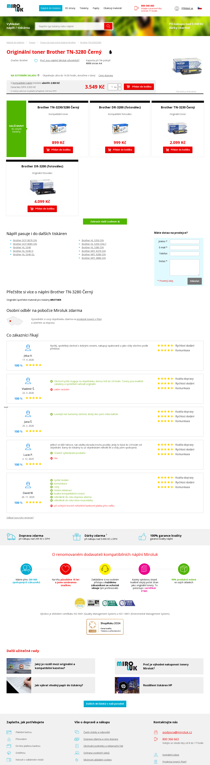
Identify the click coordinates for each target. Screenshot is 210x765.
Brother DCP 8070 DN (25, 231)
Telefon (163, 244)
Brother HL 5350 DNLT (94, 235)
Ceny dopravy (106, 75)
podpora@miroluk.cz (177, 724)
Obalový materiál (113, 8)
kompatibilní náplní (22, 83)
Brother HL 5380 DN (93, 238)
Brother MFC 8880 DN (94, 249)
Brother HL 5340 (22, 238)
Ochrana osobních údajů (97, 744)
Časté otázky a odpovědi (97, 723)
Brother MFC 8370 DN (94, 242)
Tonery (32, 42)
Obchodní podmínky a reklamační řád (103, 737)
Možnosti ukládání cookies (98, 751)
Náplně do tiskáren (51, 8)
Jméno (161, 232)
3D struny (70, 8)
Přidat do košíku (138, 86)
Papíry (96, 8)
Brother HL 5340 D (23, 242)
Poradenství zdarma (94, 758)
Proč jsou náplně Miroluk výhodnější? (59, 60)
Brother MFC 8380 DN (94, 245)
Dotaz (162, 252)
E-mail (162, 238)
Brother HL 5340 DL (24, 245)
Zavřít (6, 407)
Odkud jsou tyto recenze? (20, 509)
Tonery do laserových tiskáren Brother (58, 42)
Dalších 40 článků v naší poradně (105, 695)
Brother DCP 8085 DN (25, 235)
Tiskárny (84, 8)
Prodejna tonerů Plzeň (174, 753)
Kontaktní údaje (170, 746)
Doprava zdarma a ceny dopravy (101, 730)
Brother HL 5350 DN (93, 231)
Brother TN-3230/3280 (90, 42)
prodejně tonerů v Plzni (89, 310)
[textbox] (70, 26)
